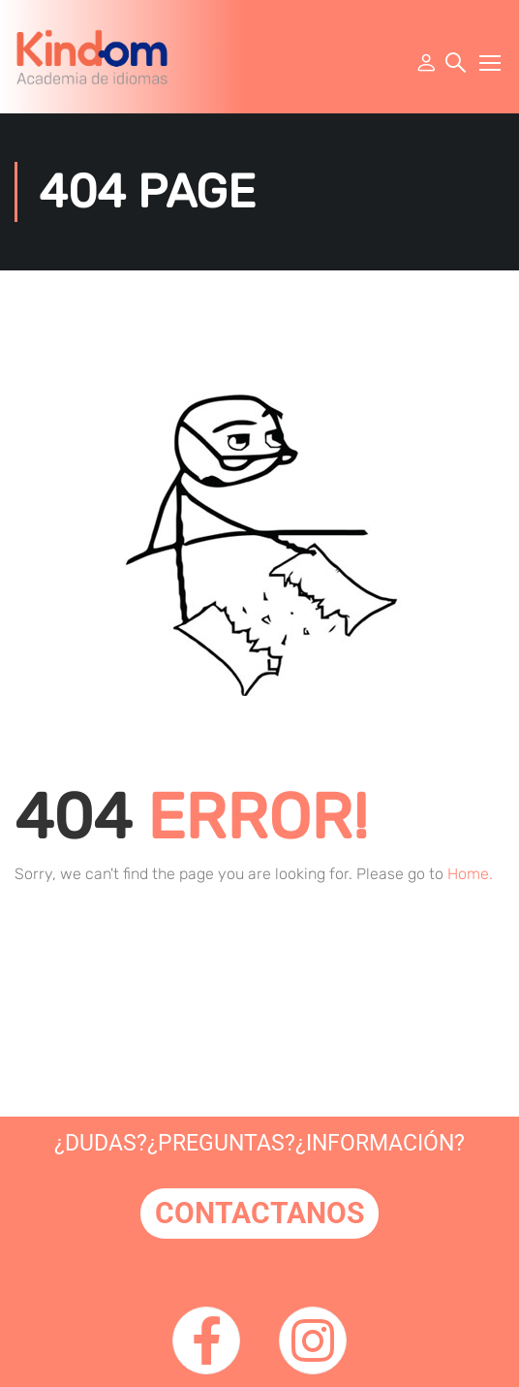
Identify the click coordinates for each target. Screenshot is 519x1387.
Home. (470, 874)
